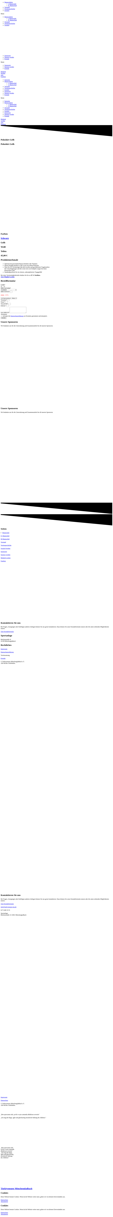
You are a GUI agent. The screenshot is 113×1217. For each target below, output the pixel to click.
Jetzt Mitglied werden (7, 277)
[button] (56, 14)
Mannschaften (8, 2)
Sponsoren (7, 55)
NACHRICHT (5, 313)
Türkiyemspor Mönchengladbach (16, 1189)
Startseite (7, 80)
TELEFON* (4, 304)
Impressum (4, 650)
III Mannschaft (5, 540)
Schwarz (5, 238)
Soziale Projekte (5, 549)
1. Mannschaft (12, 83)
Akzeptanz (4, 315)
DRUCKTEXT (5, 291)
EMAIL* (4, 306)
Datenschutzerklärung (16, 317)
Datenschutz (4, 1101)
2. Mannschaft (12, 85)
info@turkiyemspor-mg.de (8, 908)
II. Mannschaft (12, 5)
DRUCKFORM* (6, 288)
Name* (3, 302)
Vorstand (7, 7)
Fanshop (3, 562)
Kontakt (6, 59)
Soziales (6, 10)
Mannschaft (5, 534)
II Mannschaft (5, 537)
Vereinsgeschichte (9, 9)
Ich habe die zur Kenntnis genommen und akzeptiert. (25, 317)
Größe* (3, 285)
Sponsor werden (9, 57)
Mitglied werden (5, 559)
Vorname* (4, 300)
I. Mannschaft (12, 4)
